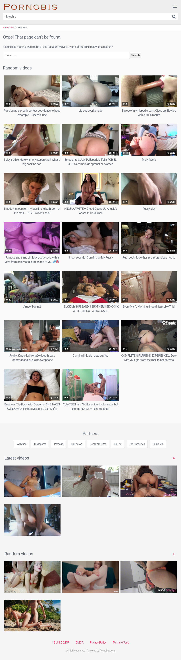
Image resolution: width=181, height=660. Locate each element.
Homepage (8, 27)
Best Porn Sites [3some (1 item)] (98, 444)
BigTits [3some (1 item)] (117, 444)
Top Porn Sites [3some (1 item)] (137, 444)
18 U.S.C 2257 (60, 642)
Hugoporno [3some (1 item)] (40, 444)
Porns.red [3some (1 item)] (158, 444)
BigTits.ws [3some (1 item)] (76, 444)
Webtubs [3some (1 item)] (21, 444)
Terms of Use (121, 642)
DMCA (79, 642)
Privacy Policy (98, 642)
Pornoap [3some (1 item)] (58, 444)
